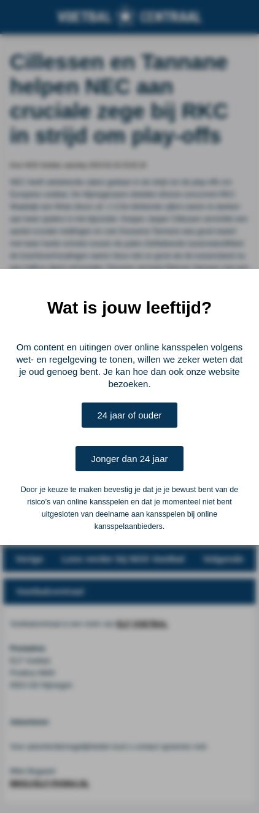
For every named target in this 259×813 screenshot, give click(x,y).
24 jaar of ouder (129, 415)
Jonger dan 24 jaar (129, 458)
